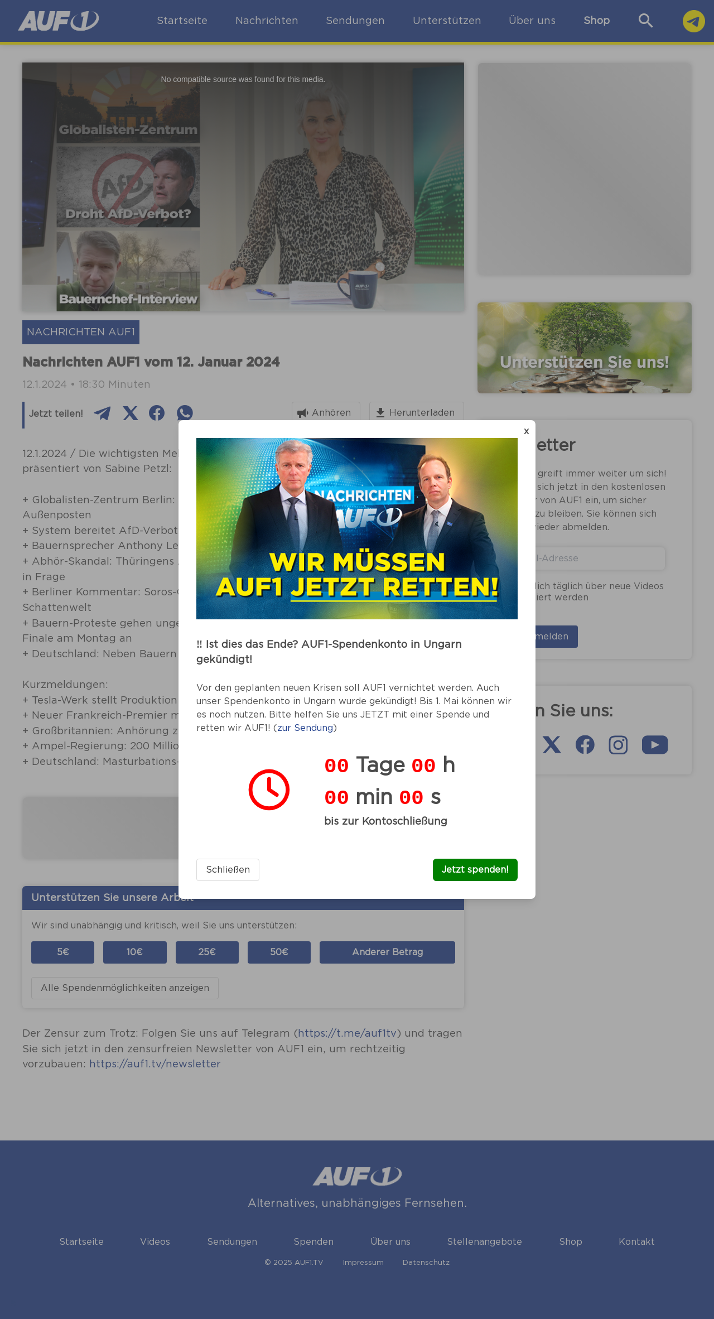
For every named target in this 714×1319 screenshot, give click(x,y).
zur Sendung (305, 728)
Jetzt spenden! (475, 869)
